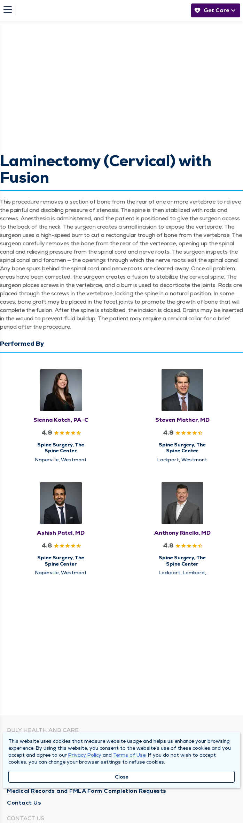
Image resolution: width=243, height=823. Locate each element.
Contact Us (24, 802)
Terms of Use (129, 755)
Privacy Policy (84, 755)
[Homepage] (101, 10)
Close (121, 777)
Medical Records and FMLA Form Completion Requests (86, 791)
